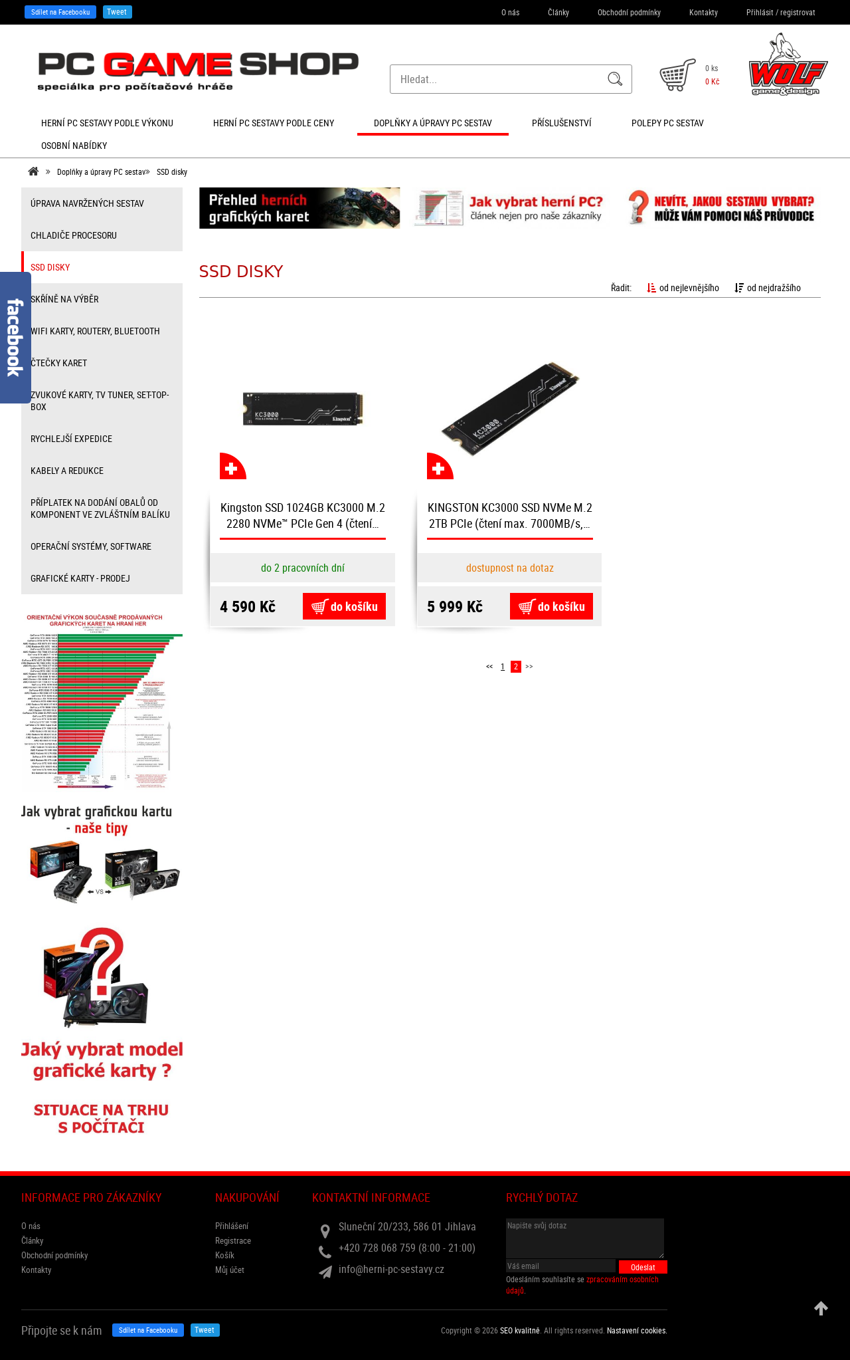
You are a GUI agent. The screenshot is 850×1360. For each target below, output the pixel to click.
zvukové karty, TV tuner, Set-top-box (100, 400)
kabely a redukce (67, 470)
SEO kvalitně (520, 1330)
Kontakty (703, 12)
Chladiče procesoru (74, 235)
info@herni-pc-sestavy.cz (391, 1269)
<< (489, 666)
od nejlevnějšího (683, 287)
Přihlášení (231, 1226)
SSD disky (172, 171)
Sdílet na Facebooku (60, 12)
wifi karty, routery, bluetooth (95, 330)
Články (558, 12)
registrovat (797, 12)
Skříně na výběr (64, 298)
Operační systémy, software (91, 546)
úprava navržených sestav (87, 203)
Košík (224, 1255)
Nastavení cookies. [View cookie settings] (637, 1330)
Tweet (117, 11)
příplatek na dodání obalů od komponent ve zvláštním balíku (100, 508)
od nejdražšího (767, 287)
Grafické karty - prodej (80, 578)
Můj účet (229, 1270)
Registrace (233, 1240)
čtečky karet (59, 362)
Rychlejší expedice (71, 438)
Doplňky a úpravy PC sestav (101, 171)
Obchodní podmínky (629, 12)
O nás (510, 12)
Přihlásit (760, 12)
